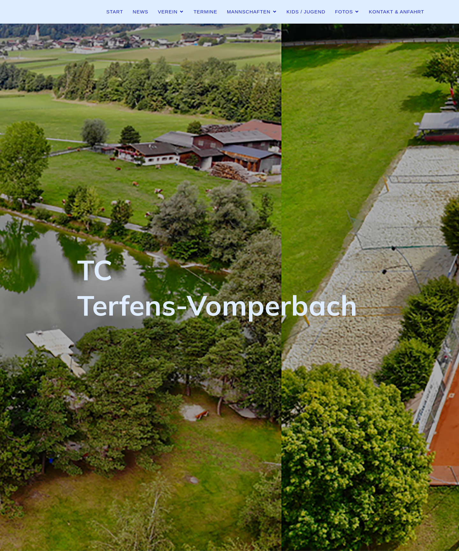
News (140, 11)
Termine (205, 11)
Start (114, 11)
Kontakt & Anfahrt (396, 11)
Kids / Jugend (306, 11)
